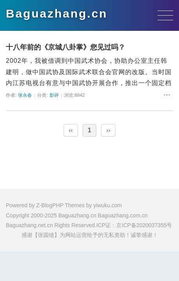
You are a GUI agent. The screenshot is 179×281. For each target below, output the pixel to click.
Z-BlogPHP (50, 205)
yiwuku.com (107, 205)
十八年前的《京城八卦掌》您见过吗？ (65, 47)
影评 (54, 95)
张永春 (25, 95)
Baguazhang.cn (57, 13)
